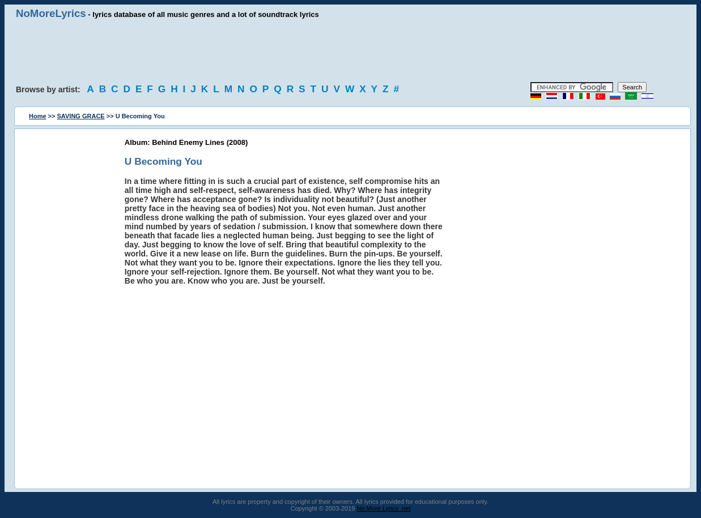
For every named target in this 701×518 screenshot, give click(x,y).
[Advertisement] (351, 50)
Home (37, 116)
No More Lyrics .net (384, 508)
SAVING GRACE (81, 116)
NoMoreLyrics (51, 13)
